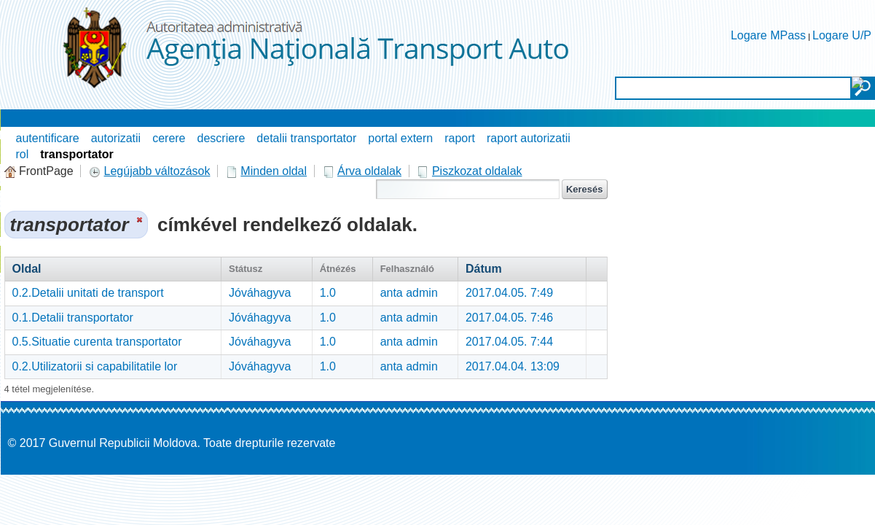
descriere (221, 138)
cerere (168, 138)
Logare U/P (841, 35)
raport (459, 138)
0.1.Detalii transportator (72, 317)
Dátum (484, 268)
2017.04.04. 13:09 (513, 366)
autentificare (47, 138)
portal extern (400, 138)
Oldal (27, 268)
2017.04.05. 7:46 (509, 317)
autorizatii (116, 138)
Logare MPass (768, 35)
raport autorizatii (528, 138)
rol (22, 154)
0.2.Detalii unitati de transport (88, 293)
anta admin (409, 293)
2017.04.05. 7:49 (509, 293)
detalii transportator (306, 138)
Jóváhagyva (260, 293)
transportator (76, 154)
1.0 (328, 293)
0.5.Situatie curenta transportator (97, 341)
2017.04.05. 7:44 (509, 341)
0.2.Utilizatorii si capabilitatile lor (95, 366)
